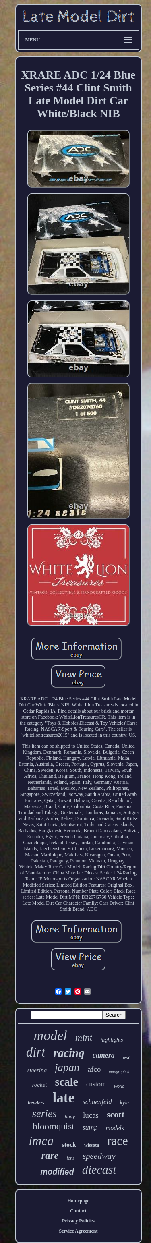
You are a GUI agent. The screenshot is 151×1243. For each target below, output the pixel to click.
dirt (36, 1052)
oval (127, 1057)
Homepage (78, 1201)
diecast (99, 1169)
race (117, 1141)
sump (90, 1127)
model (50, 1035)
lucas (91, 1115)
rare (49, 1155)
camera (104, 1055)
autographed (119, 1071)
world (119, 1085)
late (63, 1098)
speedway (99, 1156)
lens (70, 1158)
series (44, 1113)
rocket (39, 1084)
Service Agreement (78, 1231)
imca (41, 1140)
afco (94, 1069)
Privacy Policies (78, 1221)
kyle (124, 1103)
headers (36, 1103)
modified (57, 1171)
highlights (111, 1040)
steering (37, 1070)
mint (84, 1037)
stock (69, 1144)
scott (115, 1114)
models (115, 1128)
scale (66, 1081)
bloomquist (53, 1126)
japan (67, 1067)
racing (68, 1052)
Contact (78, 1211)
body (70, 1116)
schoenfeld (97, 1102)
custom (96, 1084)
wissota (91, 1145)
